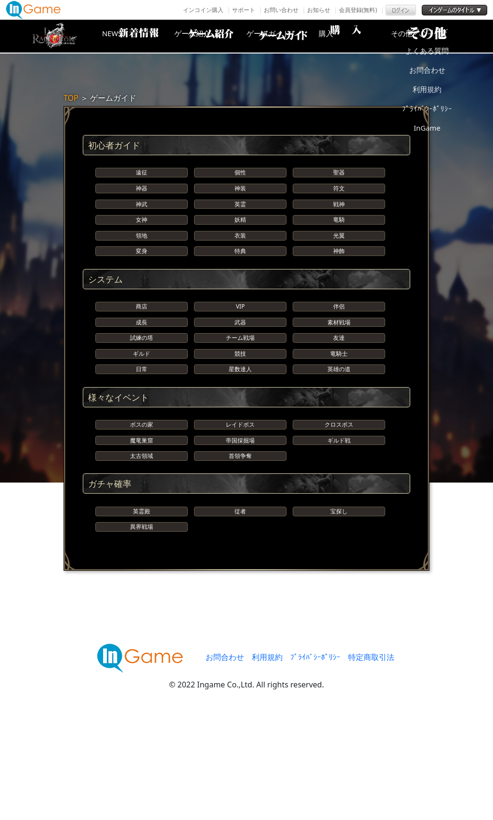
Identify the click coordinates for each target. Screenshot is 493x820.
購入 (360, 36)
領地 (141, 267)
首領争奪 (240, 550)
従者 (240, 613)
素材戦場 (338, 374)
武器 (240, 374)
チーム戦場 (240, 397)
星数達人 (240, 443)
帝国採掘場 (240, 528)
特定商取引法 (371, 769)
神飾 (339, 290)
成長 (141, 374)
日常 (141, 443)
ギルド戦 (338, 528)
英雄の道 (338, 443)
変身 (141, 290)
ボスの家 (141, 505)
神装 (240, 198)
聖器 (339, 176)
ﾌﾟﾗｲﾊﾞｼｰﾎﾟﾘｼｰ (315, 769)
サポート (243, 10)
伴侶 (339, 352)
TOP (71, 98)
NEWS (128, 36)
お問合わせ (225, 769)
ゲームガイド (282, 36)
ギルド (141, 420)
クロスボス (339, 505)
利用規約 (267, 769)
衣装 (240, 267)
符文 (339, 198)
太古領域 (141, 550)
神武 (141, 221)
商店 (141, 352)
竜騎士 (339, 420)
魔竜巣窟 (141, 528)
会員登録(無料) (358, 10)
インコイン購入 (203, 10)
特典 (240, 290)
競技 (240, 420)
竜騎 (339, 244)
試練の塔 (141, 397)
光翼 (339, 267)
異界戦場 (141, 635)
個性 (240, 176)
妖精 (240, 244)
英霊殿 (141, 613)
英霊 (240, 221)
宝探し (339, 613)
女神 (141, 244)
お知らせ (318, 10)
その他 (437, 36)
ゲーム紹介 (205, 36)
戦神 (339, 221)
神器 (141, 198)
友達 (339, 397)
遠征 (141, 176)
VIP (240, 352)
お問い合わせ (281, 10)
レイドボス (240, 505)
